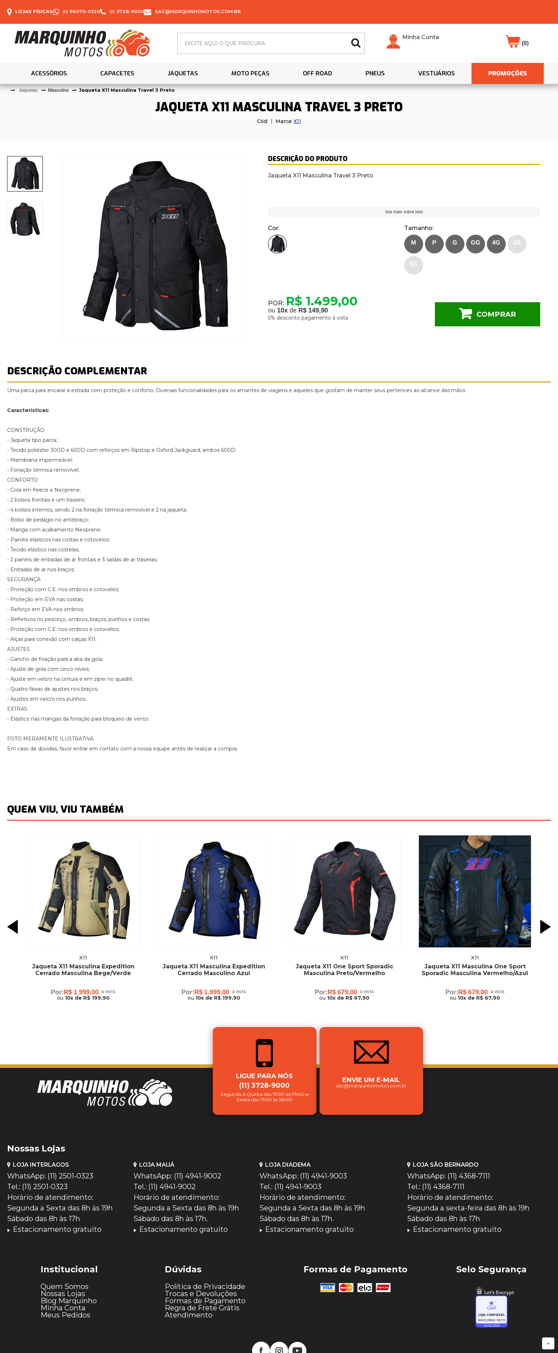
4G (496, 242)
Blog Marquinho (69, 1300)
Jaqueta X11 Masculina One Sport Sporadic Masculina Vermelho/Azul (475, 970)
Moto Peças (250, 73)
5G (414, 264)
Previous (12, 927)
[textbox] (271, 43)
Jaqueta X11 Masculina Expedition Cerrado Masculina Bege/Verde (83, 970)
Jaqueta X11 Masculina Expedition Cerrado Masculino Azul (214, 970)
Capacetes (117, 73)
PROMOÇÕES (507, 73)
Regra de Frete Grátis (202, 1307)
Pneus (375, 73)
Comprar (496, 314)
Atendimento (188, 1315)
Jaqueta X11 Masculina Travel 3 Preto (127, 90)
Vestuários (436, 73)
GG (475, 242)
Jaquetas (183, 73)
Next (545, 927)
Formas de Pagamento (205, 1300)
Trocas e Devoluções (201, 1293)
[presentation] (25, 174)
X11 (297, 121)
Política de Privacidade (205, 1286)
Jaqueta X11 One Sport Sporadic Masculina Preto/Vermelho (344, 970)
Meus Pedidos (65, 1315)
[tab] (25, 174)
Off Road (317, 73)
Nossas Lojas (63, 1293)
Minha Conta (420, 37)
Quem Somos (65, 1286)
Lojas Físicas (34, 11)
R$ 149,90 (313, 310)
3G (517, 242)
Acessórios (49, 73)
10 (282, 310)
